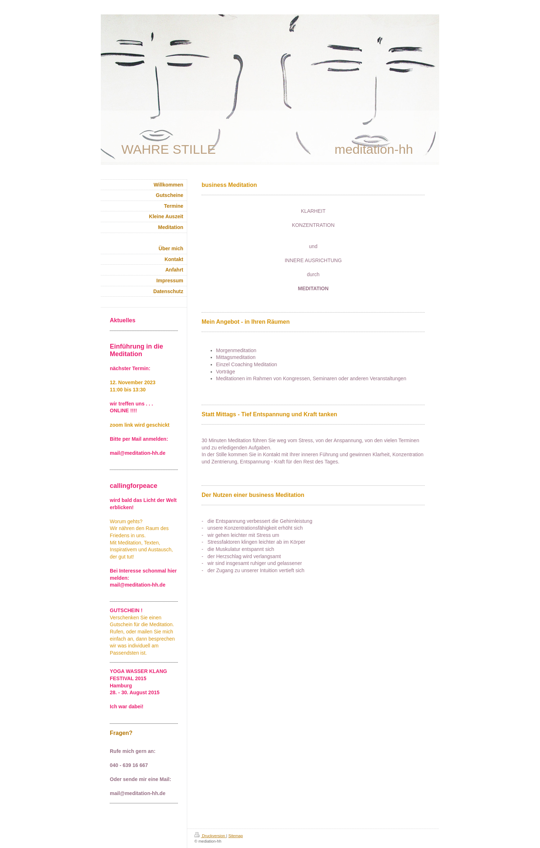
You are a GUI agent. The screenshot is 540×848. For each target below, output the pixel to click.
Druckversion (210, 836)
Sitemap (235, 836)
